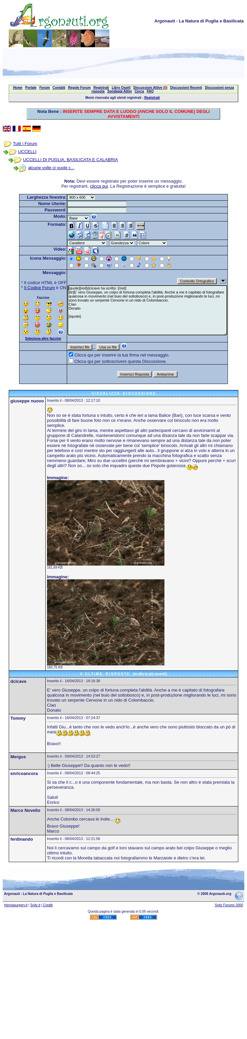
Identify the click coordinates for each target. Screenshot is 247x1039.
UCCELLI (27, 151)
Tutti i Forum (25, 143)
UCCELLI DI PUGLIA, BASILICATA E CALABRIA (70, 159)
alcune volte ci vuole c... (51, 167)
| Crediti (47, 905)
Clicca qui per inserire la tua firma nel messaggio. (121, 355)
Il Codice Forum (39, 287)
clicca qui (99, 186)
